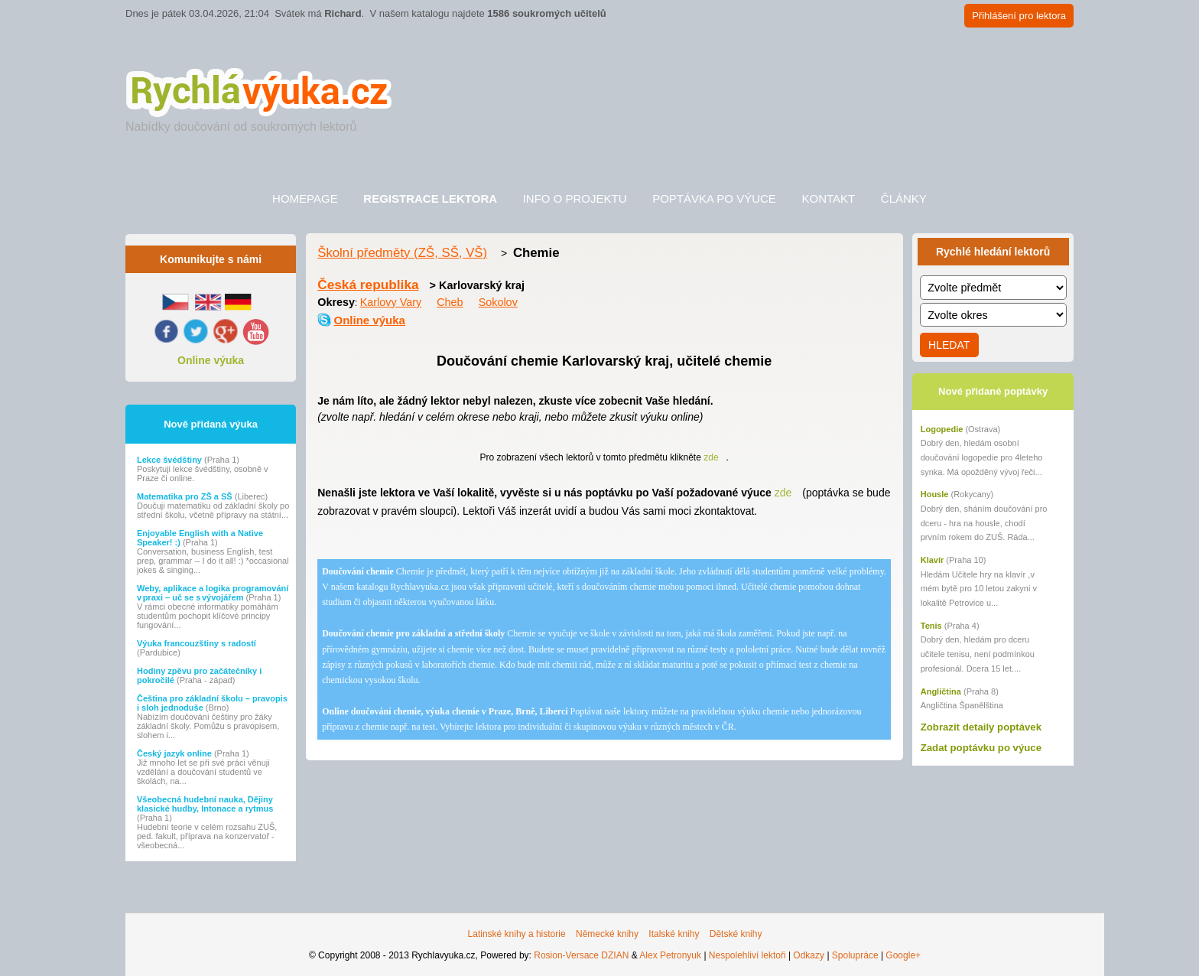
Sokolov (498, 302)
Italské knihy (673, 934)
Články (904, 198)
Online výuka (210, 360)
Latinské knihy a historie (517, 934)
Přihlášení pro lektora (1019, 15)
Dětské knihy (736, 934)
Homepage (305, 198)
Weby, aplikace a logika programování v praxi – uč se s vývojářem (212, 593)
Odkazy (808, 955)
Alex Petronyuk (670, 955)
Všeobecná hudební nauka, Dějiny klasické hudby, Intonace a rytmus (205, 804)
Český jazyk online (175, 753)
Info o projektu (575, 198)
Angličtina (941, 691)
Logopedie (942, 429)
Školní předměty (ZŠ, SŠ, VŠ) (402, 253)
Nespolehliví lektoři (747, 955)
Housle (935, 494)
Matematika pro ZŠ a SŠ (186, 496)
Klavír (932, 559)
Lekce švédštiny (170, 459)
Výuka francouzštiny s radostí (196, 643)
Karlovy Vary (391, 302)
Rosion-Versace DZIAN (581, 955)
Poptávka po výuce (714, 198)
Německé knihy (607, 934)
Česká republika (367, 284)
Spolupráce (855, 955)
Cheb (450, 302)
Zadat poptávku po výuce (981, 747)
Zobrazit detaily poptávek (981, 727)
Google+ (903, 955)
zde (710, 457)
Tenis (931, 625)
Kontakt (828, 198)
